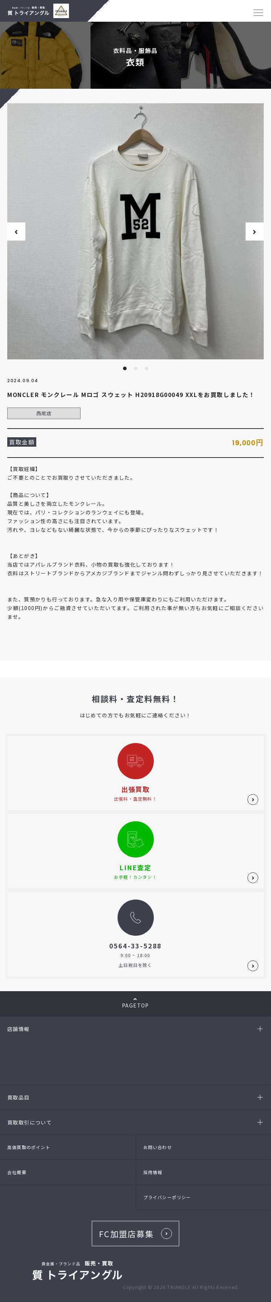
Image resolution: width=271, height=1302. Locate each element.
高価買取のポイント (28, 1147)
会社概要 (16, 1172)
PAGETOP (135, 1003)
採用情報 (153, 1172)
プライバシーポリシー (167, 1197)
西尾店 (44, 413)
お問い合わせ (157, 1147)
